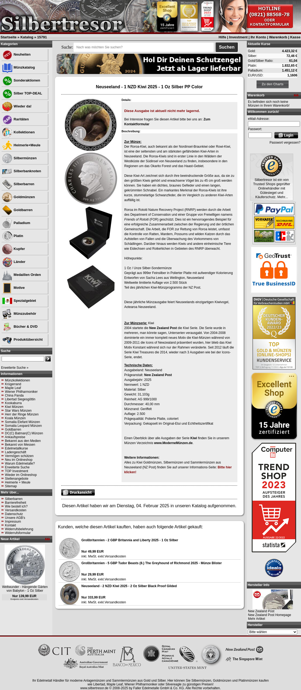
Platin (12, 236)
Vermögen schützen (19, 456)
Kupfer (13, 249)
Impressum (13, 521)
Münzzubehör (19, 314)
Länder (13, 262)
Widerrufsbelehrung (19, 529)
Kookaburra (13, 403)
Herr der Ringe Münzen (22, 414)
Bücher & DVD (19, 326)
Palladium (16, 223)
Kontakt (10, 525)
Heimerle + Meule (17, 482)
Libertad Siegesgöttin (20, 399)
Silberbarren (18, 184)
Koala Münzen (15, 418)
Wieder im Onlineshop (21, 475)
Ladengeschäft (15, 452)
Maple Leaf (13, 388)
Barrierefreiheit (15, 503)
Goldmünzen (18, 197)
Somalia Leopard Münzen (23, 426)
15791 (42, 37)
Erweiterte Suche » (14, 368)
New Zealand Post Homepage (269, 615)
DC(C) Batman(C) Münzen (24, 433)
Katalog (26, 37)
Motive (13, 288)
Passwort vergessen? (284, 142)
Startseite (8, 37)
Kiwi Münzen (14, 407)
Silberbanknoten (21, 171)
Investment (238, 37)
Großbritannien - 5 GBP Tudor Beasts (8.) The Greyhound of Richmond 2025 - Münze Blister (151, 563)
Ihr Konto (258, 37)
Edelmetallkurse (16, 448)
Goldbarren (17, 210)
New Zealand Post (163, 328)
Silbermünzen (19, 158)
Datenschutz (14, 514)
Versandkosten (15, 510)
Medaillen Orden (21, 275)
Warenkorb (278, 37)
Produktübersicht (22, 339)
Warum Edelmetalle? (20, 463)
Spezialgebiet (19, 301)
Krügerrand (13, 384)
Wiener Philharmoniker (21, 392)
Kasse (295, 37)
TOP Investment (16, 471)
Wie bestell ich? (16, 506)
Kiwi (193, 438)
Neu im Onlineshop (18, 460)
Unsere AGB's (15, 518)
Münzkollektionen (17, 380)
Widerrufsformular (17, 533)
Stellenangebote (16, 479)
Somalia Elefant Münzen (22, 422)
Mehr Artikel (256, 619)
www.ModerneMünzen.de (173, 443)
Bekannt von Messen (20, 445)
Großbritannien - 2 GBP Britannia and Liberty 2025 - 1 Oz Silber (129, 540)
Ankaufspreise (15, 437)
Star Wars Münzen (18, 410)
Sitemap (11, 486)
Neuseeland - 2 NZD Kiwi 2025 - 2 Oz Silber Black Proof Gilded (129, 586)
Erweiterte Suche (17, 467)
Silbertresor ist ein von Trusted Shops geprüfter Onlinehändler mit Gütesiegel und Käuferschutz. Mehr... (271, 188)
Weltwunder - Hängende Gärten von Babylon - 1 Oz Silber (25, 589)
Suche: (67, 47)
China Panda (14, 395)
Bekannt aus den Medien (23, 441)
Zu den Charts (272, 84)
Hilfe (222, 37)
